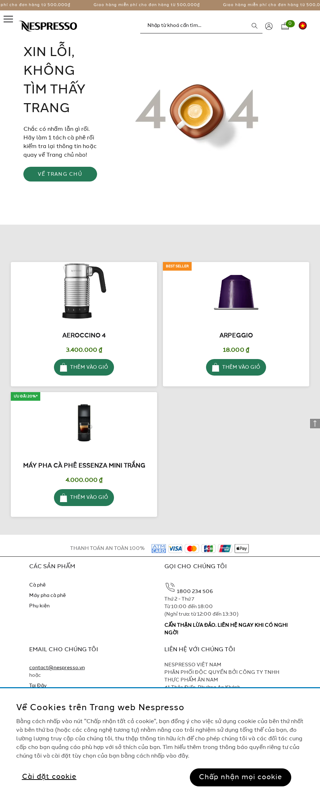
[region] (160, 741)
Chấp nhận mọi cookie (240, 777)
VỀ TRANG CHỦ (60, 174)
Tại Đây (38, 685)
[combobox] (201, 25)
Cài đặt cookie (49, 777)
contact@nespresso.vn (57, 667)
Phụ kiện (39, 605)
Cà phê (37, 585)
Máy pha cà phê (47, 595)
